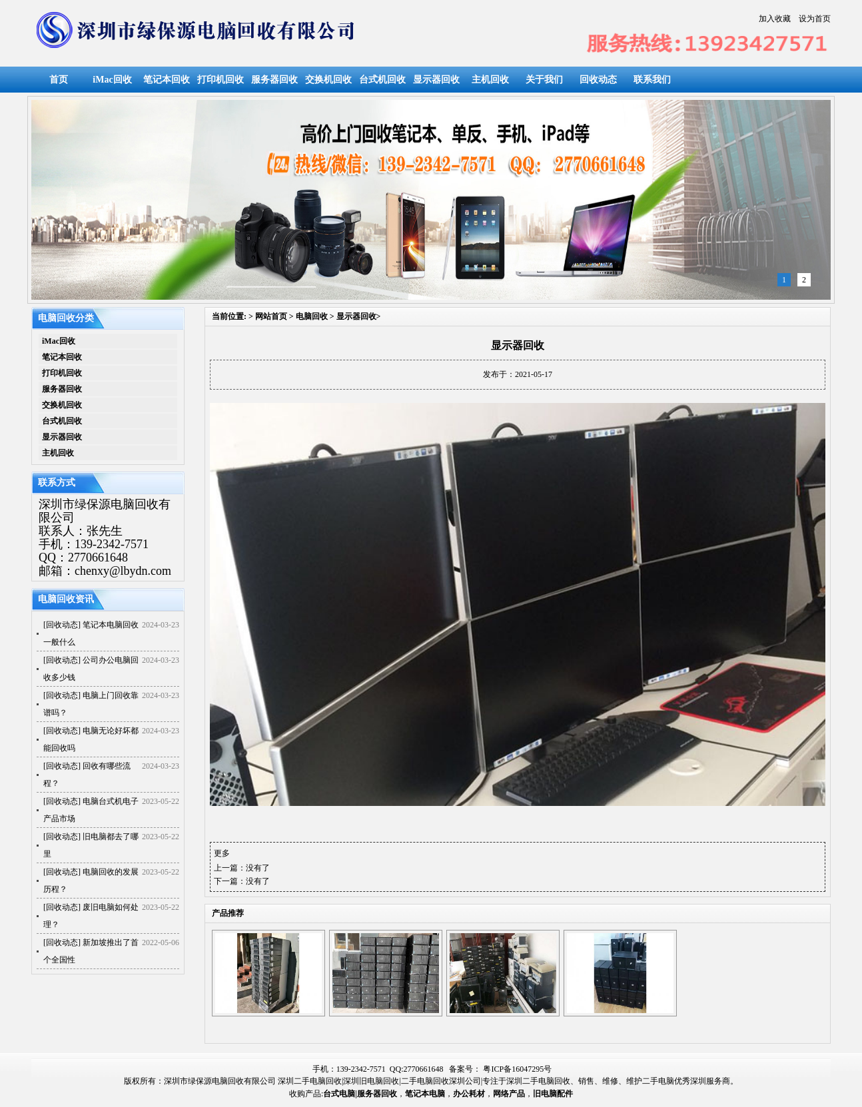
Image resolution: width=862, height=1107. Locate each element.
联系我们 (652, 80)
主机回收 (490, 80)
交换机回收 (328, 80)
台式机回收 (382, 80)
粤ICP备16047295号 (517, 1069)
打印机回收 (220, 80)
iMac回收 (112, 80)
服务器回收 (274, 80)
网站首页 (271, 316)
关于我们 (544, 80)
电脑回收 (312, 316)
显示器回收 (436, 80)
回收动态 (598, 80)
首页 (58, 80)
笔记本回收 (166, 80)
